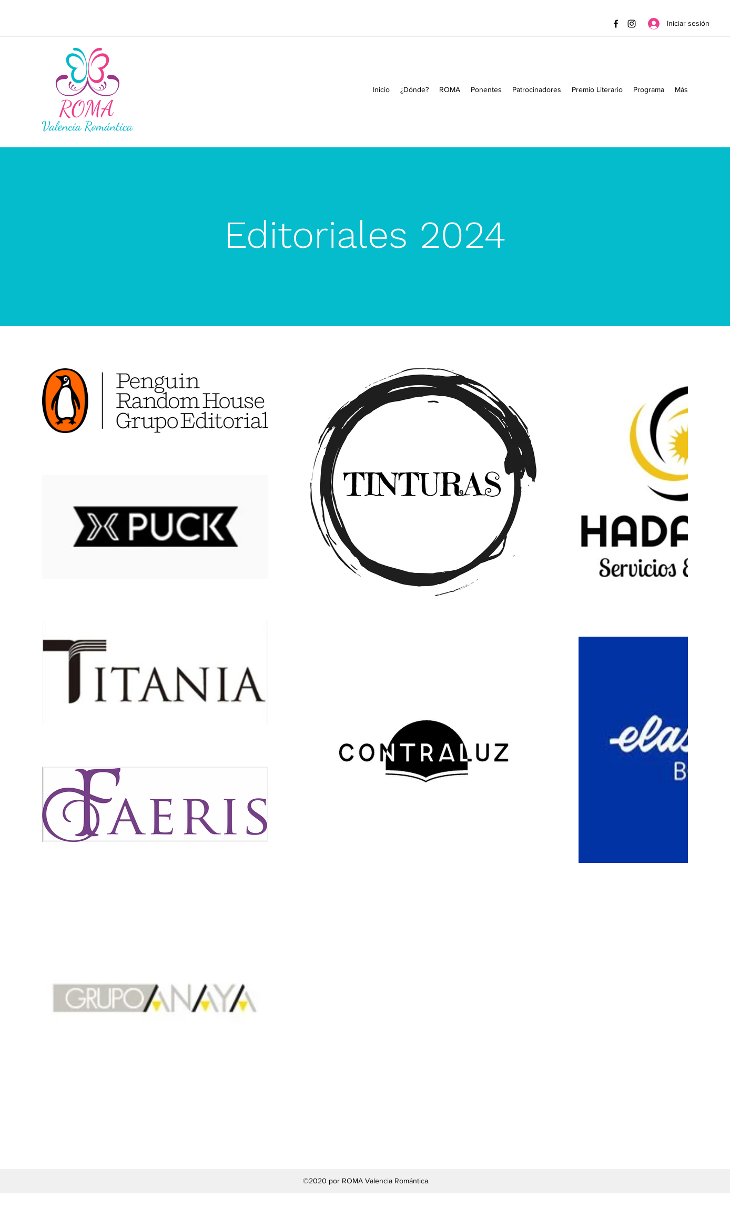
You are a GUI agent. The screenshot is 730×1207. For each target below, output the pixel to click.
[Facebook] (616, 23)
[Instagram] (631, 23)
